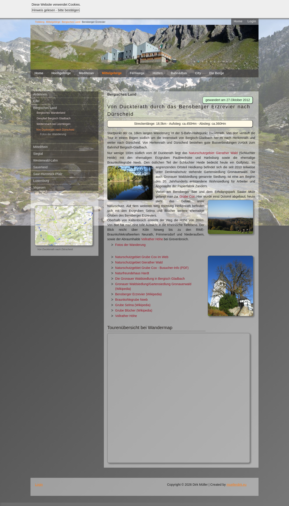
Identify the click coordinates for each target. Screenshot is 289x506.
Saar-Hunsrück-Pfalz (47, 174)
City (198, 73)
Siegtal (38, 153)
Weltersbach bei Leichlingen (53, 124)
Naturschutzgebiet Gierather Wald (212, 153)
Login (251, 21)
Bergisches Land (71, 22)
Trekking (39, 22)
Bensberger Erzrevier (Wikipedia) (138, 294)
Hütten (158, 73)
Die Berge (216, 73)
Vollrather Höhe (152, 239)
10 (231, 61)
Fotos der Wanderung (53, 134)
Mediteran (86, 73)
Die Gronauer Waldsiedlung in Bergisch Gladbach (150, 278)
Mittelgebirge (53, 22)
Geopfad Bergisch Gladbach (54, 118)
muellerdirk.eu (237, 484)
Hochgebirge (61, 73)
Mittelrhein (40, 147)
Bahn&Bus (179, 73)
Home (238, 21)
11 (235, 61)
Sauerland (40, 167)
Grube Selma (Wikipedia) (132, 305)
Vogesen (39, 187)
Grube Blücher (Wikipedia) (133, 310)
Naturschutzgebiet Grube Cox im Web (141, 257)
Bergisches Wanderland (51, 112)
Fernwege (137, 73)
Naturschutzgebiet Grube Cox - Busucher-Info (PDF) (152, 268)
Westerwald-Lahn (45, 160)
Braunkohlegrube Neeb (131, 299)
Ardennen (40, 94)
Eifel (36, 101)
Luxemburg (41, 181)
